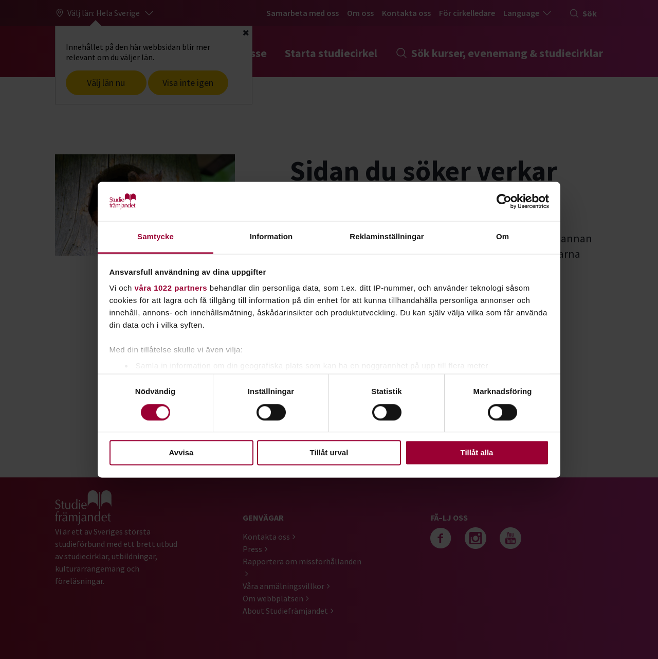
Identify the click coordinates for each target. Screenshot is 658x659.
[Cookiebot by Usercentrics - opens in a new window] (504, 201)
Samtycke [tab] (155, 237)
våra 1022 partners (171, 288)
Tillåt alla (477, 453)
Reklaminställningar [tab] (387, 237)
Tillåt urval (329, 453)
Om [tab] (502, 237)
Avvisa (181, 453)
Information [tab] (271, 237)
